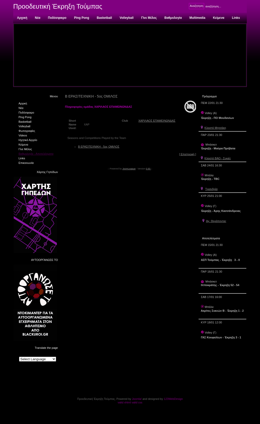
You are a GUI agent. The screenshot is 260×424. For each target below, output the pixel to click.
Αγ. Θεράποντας (216, 221)
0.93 (148, 168)
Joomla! (137, 398)
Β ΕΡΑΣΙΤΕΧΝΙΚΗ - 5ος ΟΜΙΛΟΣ (98, 146)
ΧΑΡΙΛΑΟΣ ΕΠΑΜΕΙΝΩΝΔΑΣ (156, 120)
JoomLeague (129, 168)
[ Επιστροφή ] (187, 154)
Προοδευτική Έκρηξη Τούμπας (57, 6)
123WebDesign (173, 398)
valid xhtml (124, 402)
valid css (137, 402)
